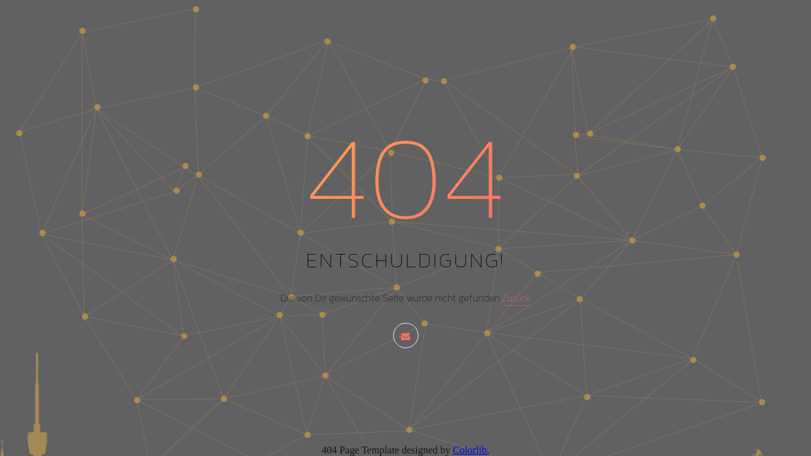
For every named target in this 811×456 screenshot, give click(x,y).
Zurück (515, 297)
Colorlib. (471, 450)
